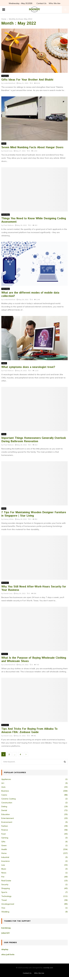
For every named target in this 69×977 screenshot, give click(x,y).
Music (3, 869)
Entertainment (7, 818)
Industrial (5, 857)
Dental (4, 810)
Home (4, 143)
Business (5, 583)
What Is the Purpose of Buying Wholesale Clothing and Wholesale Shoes (33, 659)
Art (2, 783)
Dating (4, 806)
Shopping (5, 76)
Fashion (4, 654)
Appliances (6, 779)
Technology (5, 214)
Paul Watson (9, 225)
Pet (2, 877)
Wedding (5, 911)
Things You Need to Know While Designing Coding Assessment (33, 220)
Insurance (5, 861)
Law (3, 865)
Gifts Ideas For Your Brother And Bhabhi (27, 80)
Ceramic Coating (8, 799)
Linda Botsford (9, 83)
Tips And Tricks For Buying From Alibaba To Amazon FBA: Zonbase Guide (29, 730)
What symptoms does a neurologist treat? (28, 367)
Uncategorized (7, 904)
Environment (6, 822)
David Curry (8, 151)
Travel (4, 900)
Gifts (3, 841)
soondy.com (48, 968)
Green (4, 845)
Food (3, 834)
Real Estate (6, 880)
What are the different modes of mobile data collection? (30, 294)
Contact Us (41, 3)
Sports (4, 892)
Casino (4, 795)
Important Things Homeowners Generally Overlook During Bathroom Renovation (33, 439)
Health (4, 363)
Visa (3, 908)
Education (5, 814)
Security (4, 884)
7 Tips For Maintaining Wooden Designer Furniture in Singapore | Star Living (33, 514)
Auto (3, 787)
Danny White (9, 519)
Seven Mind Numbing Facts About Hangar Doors (32, 147)
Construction (6, 802)
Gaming (4, 838)
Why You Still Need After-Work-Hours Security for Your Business (33, 588)
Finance (4, 830)
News (3, 873)
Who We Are (54, 3)
